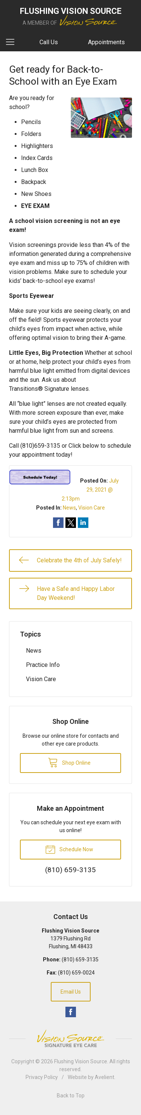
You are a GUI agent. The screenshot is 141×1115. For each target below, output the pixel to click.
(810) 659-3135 (80, 960)
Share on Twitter (70, 522)
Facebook (70, 1012)
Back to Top (71, 1096)
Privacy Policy (42, 1077)
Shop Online (69, 762)
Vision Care (91, 508)
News (69, 508)
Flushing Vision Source (80, 1061)
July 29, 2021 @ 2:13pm (90, 490)
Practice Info (43, 664)
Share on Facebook (58, 522)
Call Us (48, 42)
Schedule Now (69, 849)
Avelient (104, 1077)
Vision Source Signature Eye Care (71, 1038)
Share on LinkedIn (83, 522)
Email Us (71, 992)
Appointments (106, 42)
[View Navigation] (13, 42)
